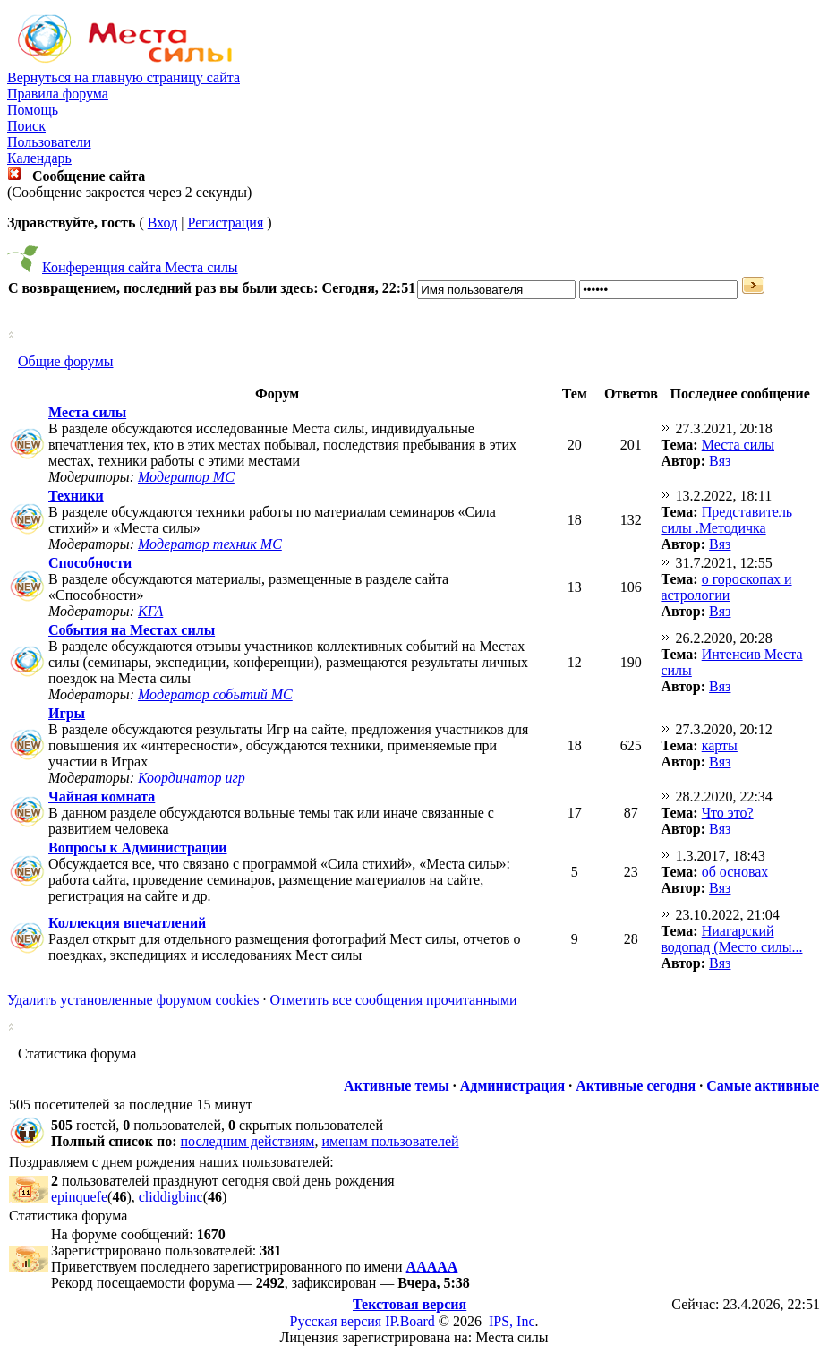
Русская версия (336, 1321)
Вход (163, 222)
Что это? (728, 812)
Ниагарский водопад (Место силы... (731, 939)
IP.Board (410, 1321)
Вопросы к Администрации (137, 847)
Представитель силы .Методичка (726, 519)
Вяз (719, 460)
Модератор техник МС (210, 544)
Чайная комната (101, 796)
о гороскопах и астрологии (726, 587)
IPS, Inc (512, 1321)
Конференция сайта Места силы (140, 267)
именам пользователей (389, 1141)
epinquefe (79, 1196)
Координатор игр (191, 777)
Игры (66, 713)
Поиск (26, 125)
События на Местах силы (131, 630)
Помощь (32, 109)
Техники (76, 495)
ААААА (432, 1266)
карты (720, 745)
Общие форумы (66, 361)
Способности (90, 562)
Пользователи (49, 142)
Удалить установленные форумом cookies (133, 999)
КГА (150, 611)
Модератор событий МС (215, 694)
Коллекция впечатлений (127, 922)
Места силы (87, 412)
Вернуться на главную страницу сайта (123, 77)
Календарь (39, 158)
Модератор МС (186, 476)
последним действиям (248, 1141)
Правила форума (57, 93)
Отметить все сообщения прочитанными (392, 999)
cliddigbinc (171, 1196)
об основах (735, 871)
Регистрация (225, 222)
